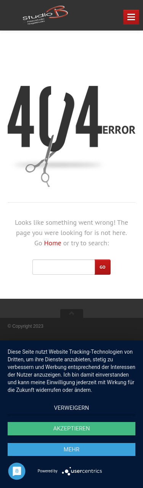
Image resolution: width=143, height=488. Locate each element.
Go (102, 267)
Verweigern (71, 407)
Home (52, 242)
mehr (72, 449)
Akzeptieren (71, 428)
